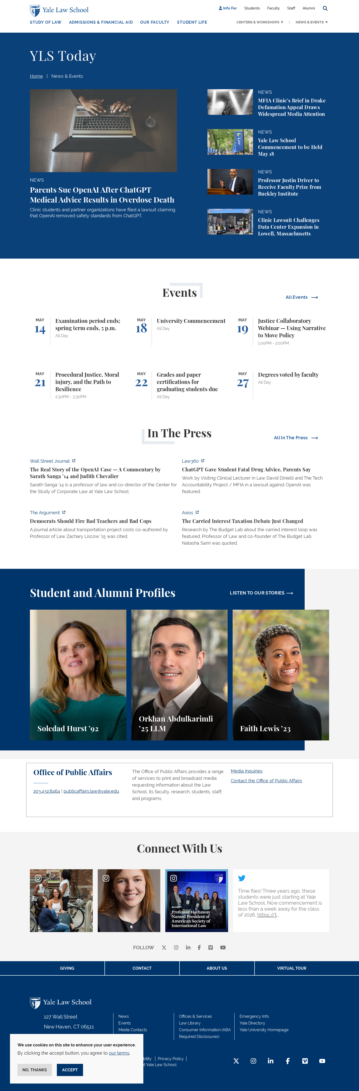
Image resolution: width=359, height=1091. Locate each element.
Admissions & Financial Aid (101, 22)
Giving (67, 968)
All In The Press (291, 437)
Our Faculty (155, 22)
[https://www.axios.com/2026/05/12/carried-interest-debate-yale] (255, 529)
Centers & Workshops (258, 22)
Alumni (309, 8)
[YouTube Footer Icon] (322, 1061)
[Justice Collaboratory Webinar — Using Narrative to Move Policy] (281, 332)
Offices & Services (195, 1016)
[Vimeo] (210, 948)
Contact (142, 968)
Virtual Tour (291, 968)
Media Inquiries (247, 771)
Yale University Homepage (264, 1029)
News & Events (310, 22)
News (123, 1016)
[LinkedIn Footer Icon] (271, 1061)
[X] (164, 948)
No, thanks (34, 1070)
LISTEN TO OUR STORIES (257, 592)
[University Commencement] (179, 332)
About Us (217, 968)
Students (252, 8)
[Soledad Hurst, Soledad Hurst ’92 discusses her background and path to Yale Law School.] (78, 675)
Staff (291, 8)
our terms (119, 1053)
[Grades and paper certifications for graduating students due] (179, 385)
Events (124, 1023)
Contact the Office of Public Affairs (266, 780)
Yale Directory (252, 1023)
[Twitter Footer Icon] (236, 1061)
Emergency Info (254, 1016)
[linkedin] (188, 948)
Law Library (190, 1023)
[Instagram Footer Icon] (253, 1061)
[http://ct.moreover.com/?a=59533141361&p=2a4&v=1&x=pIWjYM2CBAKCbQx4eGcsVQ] (255, 477)
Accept (70, 1070)
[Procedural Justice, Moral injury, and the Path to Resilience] (78, 385)
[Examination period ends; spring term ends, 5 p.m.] (78, 332)
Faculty (273, 8)
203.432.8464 (46, 791)
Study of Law (46, 22)
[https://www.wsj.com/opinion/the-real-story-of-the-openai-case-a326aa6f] (103, 477)
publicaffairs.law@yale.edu (91, 791)
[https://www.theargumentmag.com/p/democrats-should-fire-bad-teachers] (103, 526)
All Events (297, 297)
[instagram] (176, 948)
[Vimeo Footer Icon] (305, 1061)
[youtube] (223, 948)
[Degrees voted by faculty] (281, 385)
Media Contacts (132, 1029)
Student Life (192, 22)
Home (36, 76)
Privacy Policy (171, 1058)
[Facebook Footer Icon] (288, 1061)
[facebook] (199, 948)
